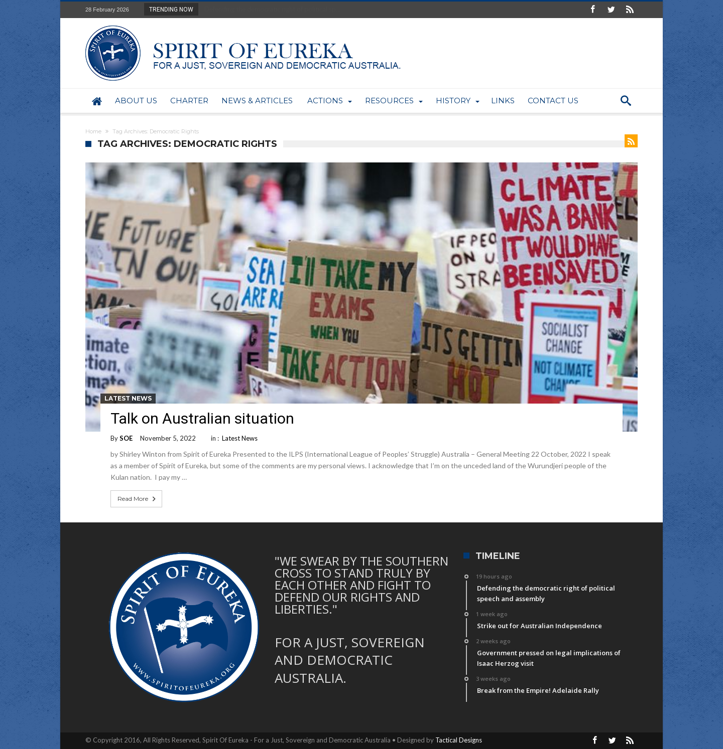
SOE (126, 438)
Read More (137, 499)
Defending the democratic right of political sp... (270, 9)
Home (93, 131)
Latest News (128, 398)
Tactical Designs (458, 740)
